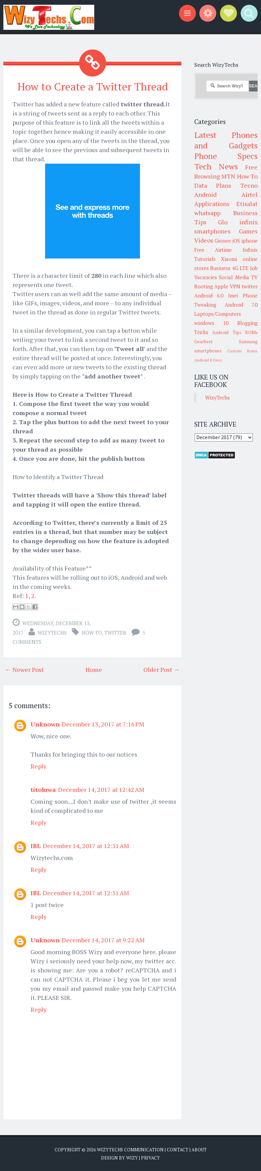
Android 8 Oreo (208, 360)
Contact (177, 1150)
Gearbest (203, 341)
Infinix (250, 249)
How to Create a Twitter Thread (92, 86)
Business (220, 268)
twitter (115, 632)
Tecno (249, 185)
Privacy (150, 1157)
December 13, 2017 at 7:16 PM (103, 724)
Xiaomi (229, 258)
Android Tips (226, 332)
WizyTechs (52, 632)
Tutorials (205, 258)
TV (254, 277)
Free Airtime (213, 249)
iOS (236, 240)
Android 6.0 (209, 295)
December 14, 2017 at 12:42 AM (101, 789)
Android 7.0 (241, 304)
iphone (249, 240)
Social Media (234, 277)
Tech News (216, 166)
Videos (203, 240)
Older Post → (161, 669)
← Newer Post (24, 669)
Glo (222, 222)
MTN (228, 176)
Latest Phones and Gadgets (226, 140)
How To (92, 632)
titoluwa (43, 789)
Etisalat (247, 204)
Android (205, 194)
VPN (235, 286)
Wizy (132, 1157)
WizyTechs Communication (130, 1150)
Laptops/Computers (217, 313)
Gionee (223, 240)
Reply (38, 766)
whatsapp (207, 213)
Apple (221, 286)
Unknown (45, 724)
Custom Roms (242, 350)
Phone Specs (226, 155)
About (199, 1150)
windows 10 (211, 323)
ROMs (251, 332)
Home (93, 669)
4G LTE (240, 268)
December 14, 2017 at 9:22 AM (103, 940)
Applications (211, 204)
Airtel (249, 194)
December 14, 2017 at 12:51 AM (86, 846)
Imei (233, 295)
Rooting (203, 286)
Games (248, 231)
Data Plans (213, 185)
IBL (36, 846)
